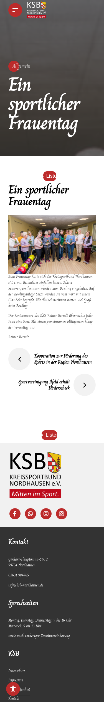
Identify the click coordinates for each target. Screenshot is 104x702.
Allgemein (21, 66)
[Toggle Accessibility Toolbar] (13, 688)
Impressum (16, 681)
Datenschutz (17, 672)
